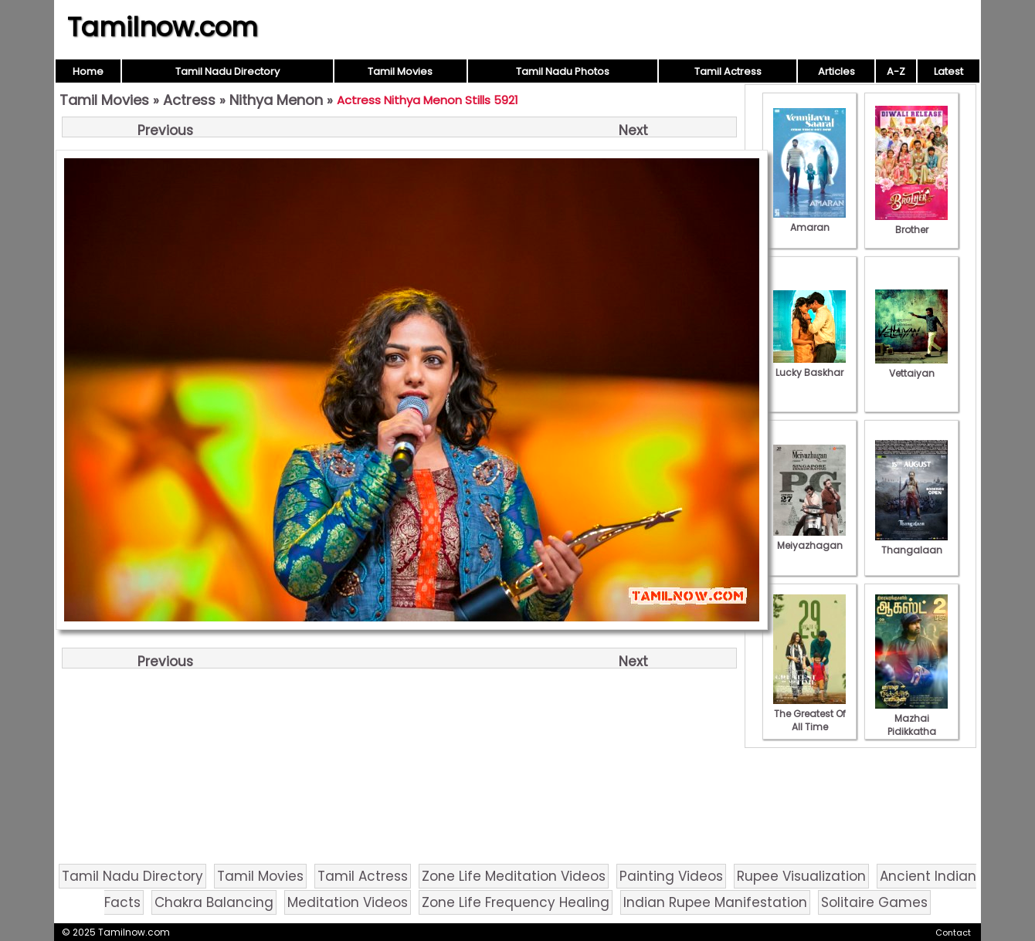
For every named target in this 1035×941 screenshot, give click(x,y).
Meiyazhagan (809, 539)
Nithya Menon (276, 100)
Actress (189, 100)
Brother (911, 223)
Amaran (809, 221)
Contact (953, 932)
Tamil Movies (400, 71)
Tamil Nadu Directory (227, 71)
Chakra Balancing (213, 902)
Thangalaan (911, 543)
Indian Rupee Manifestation (715, 902)
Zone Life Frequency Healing (515, 902)
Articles (836, 71)
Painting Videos (671, 876)
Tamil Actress (728, 71)
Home (88, 71)
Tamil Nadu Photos (562, 71)
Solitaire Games (874, 902)
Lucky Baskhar (809, 366)
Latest (948, 71)
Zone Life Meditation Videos (514, 876)
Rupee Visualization (801, 876)
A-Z (896, 71)
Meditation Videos (347, 902)
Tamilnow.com (162, 27)
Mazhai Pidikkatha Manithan (911, 725)
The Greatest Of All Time (809, 713)
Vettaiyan (911, 367)
